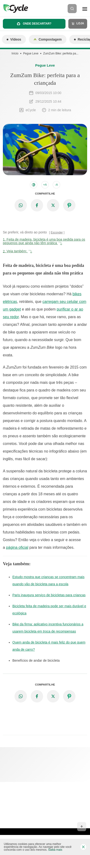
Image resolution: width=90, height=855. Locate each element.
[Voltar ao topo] (81, 826)
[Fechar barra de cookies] (83, 847)
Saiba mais (55, 849)
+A (45, 184)
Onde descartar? (34, 24)
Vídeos (14, 39)
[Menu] (84, 8)
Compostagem (48, 39)
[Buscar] (72, 8)
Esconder (57, 232)
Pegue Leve (30, 53)
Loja (77, 23)
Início (15, 53)
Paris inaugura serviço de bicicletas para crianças (48, 595)
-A (56, 184)
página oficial (17, 547)
